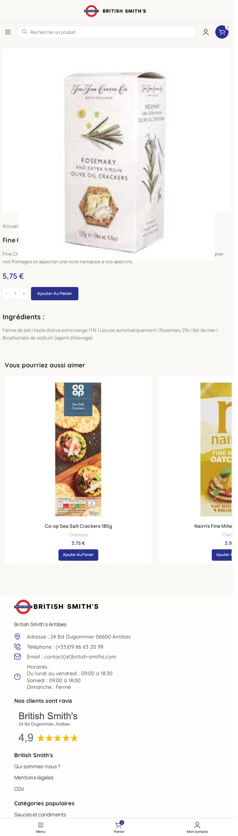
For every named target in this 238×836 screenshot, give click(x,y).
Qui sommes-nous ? (37, 766)
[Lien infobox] (116, 636)
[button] (78, 555)
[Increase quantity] (24, 293)
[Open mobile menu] (8, 32)
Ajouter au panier (54, 293)
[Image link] (56, 606)
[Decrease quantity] (6, 293)
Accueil (11, 226)
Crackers (78, 535)
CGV (19, 788)
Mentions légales (33, 777)
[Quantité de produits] (15, 293)
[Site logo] (116, 10)
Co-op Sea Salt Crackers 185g (78, 526)
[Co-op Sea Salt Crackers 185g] (78, 449)
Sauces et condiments (40, 814)
